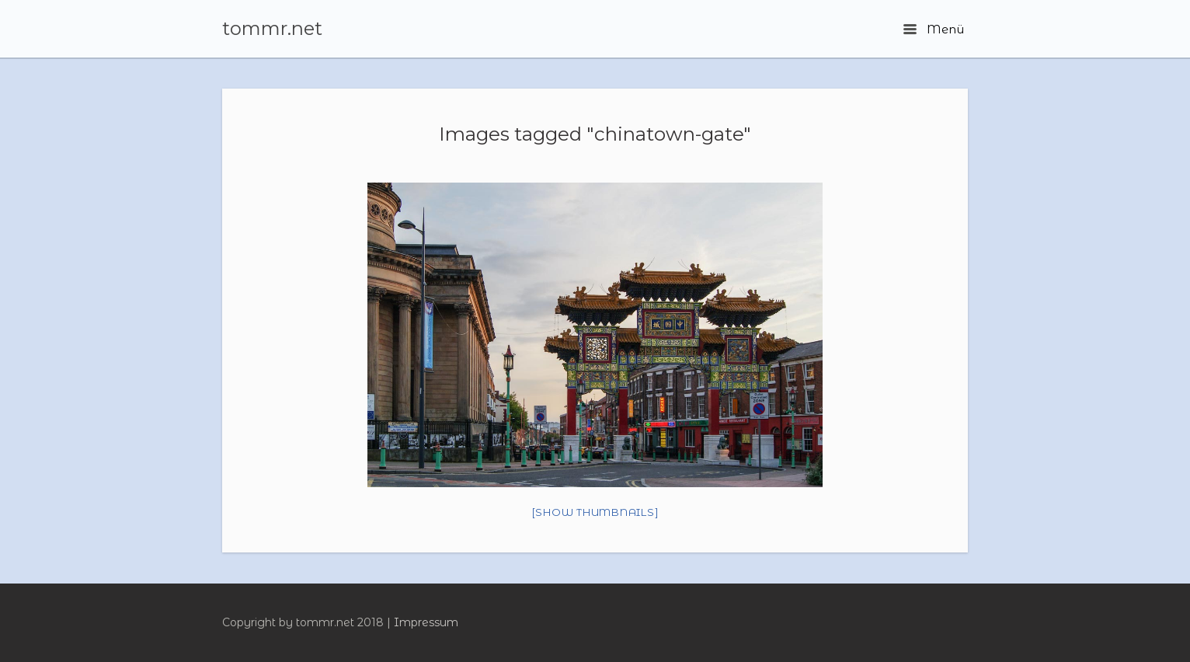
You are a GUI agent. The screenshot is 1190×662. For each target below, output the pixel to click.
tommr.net (272, 28)
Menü (933, 29)
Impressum (426, 622)
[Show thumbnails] (595, 512)
